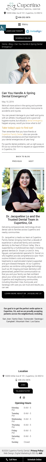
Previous (17, 161)
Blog (11, 44)
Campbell (10, 321)
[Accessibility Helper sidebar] (3, 28)
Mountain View (22, 321)
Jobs (23, 385)
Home (4, 44)
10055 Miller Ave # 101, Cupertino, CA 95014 (23, 13)
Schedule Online (23, 38)
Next (31, 161)
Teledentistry (23, 391)
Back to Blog (23, 156)
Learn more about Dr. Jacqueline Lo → (23, 294)
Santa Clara (17, 318)
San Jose (7, 318)
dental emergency (35, 120)
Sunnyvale (28, 318)
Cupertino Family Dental (12, 134)
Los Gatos (35, 321)
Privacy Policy (37, 450)
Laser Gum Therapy (14, 31)
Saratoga (38, 318)
